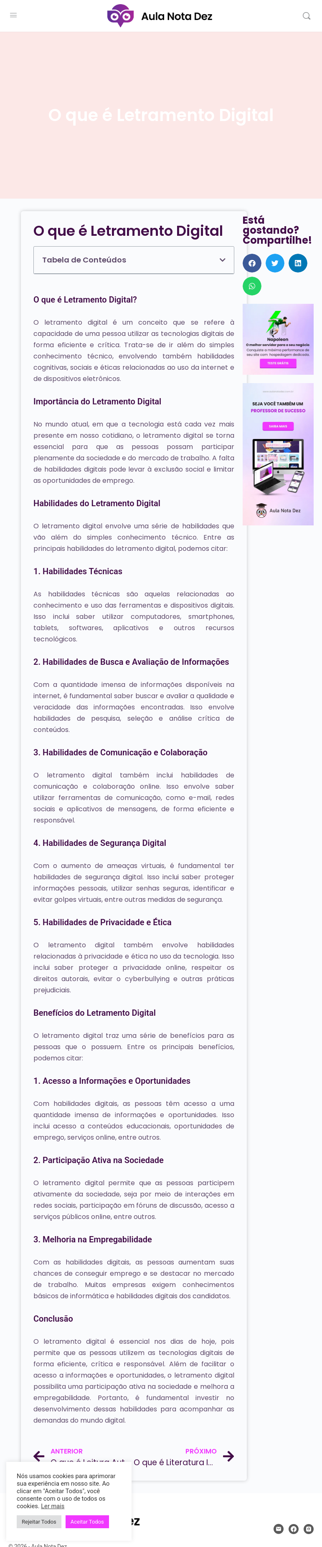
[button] (223, 260)
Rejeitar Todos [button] (39, 1522)
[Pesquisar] (307, 16)
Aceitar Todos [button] (87, 1522)
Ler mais (52, 1506)
